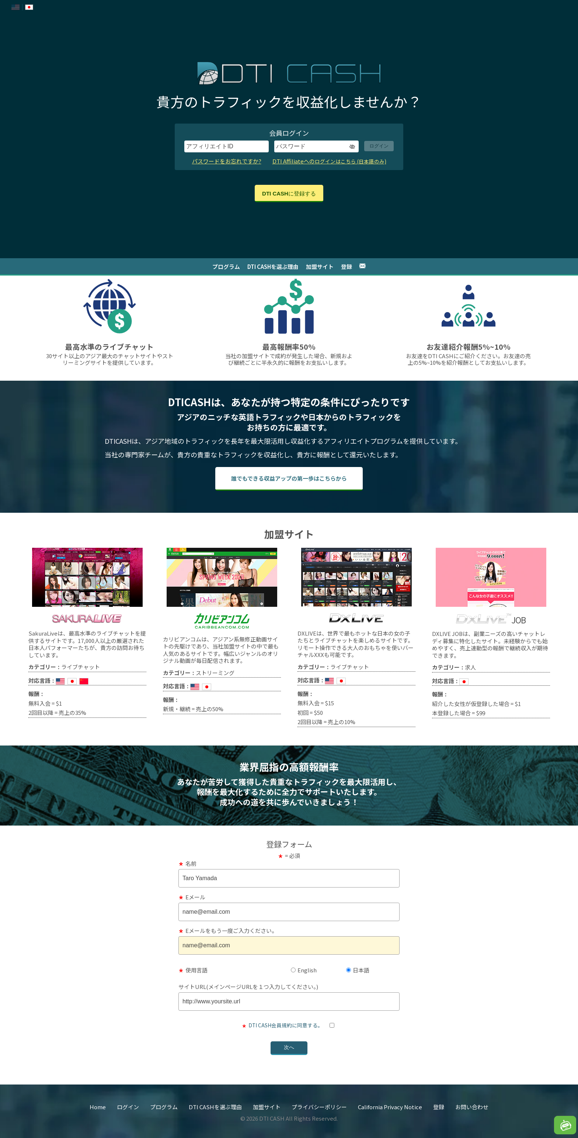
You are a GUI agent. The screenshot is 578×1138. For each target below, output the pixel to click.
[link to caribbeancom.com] (222, 604)
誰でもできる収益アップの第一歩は (289, 478)
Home (98, 1107)
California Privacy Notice (390, 1107)
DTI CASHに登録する (289, 193)
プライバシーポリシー (319, 1107)
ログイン (379, 146)
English (304, 970)
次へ (289, 1047)
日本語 (357, 970)
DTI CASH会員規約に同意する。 (285, 1025)
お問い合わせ (471, 1107)
